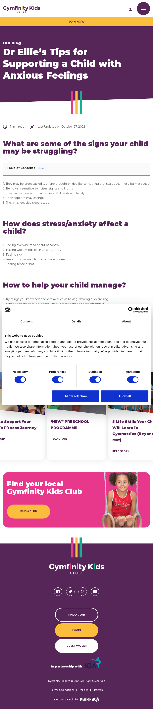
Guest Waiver (77, 645)
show (41, 168)
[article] (76, 416)
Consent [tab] (27, 321)
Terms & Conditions (62, 689)
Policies (83, 689)
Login (76, 630)
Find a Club (28, 511)
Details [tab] (76, 321)
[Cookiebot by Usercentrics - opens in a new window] (131, 310)
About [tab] (126, 321)
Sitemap (98, 689)
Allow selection (76, 396)
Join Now (76, 21)
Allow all (125, 396)
